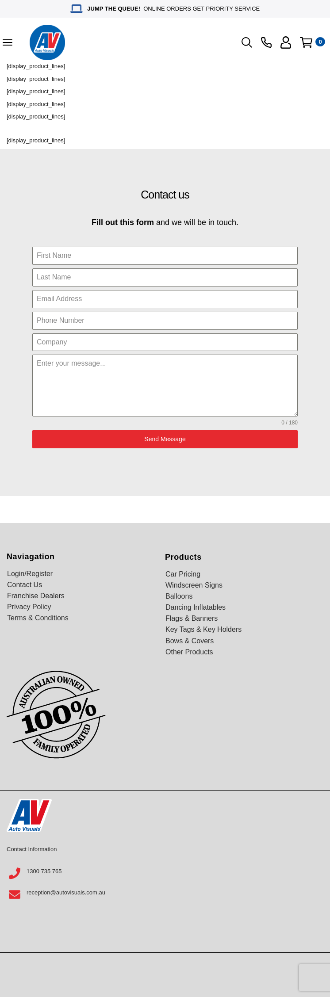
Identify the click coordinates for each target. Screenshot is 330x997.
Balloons (178, 596)
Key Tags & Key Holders (203, 629)
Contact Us (24, 584)
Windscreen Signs (194, 585)
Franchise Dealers (36, 596)
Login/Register (30, 573)
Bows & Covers (189, 641)
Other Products (189, 652)
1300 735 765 (44, 871)
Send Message (164, 439)
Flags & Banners (191, 618)
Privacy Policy (29, 607)
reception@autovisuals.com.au (66, 892)
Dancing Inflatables (195, 607)
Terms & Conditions (38, 618)
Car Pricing (182, 574)
